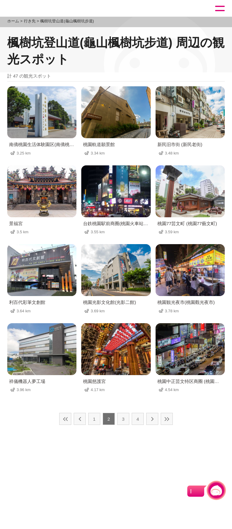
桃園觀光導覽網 (29, 8)
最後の (167, 419)
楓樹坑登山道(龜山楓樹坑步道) (67, 21)
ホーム (13, 21)
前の (80, 419)
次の (152, 419)
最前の (65, 419)
